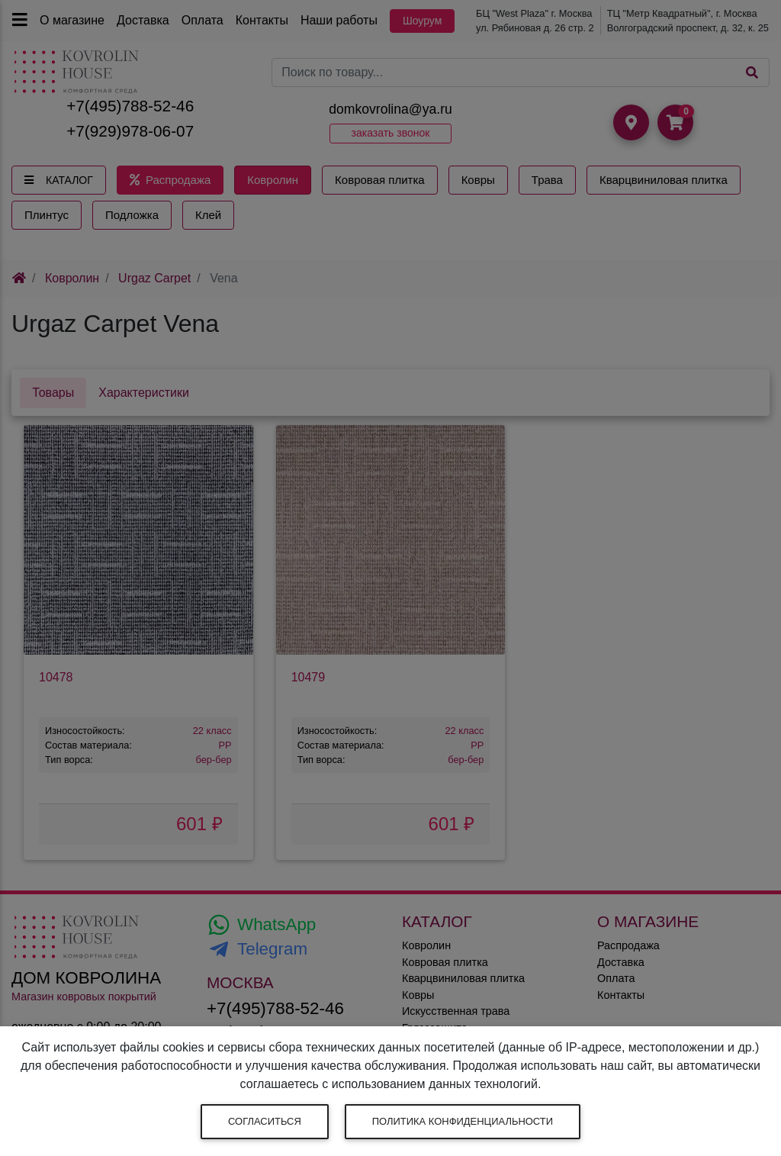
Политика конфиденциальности (462, 1121)
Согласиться (264, 1121)
